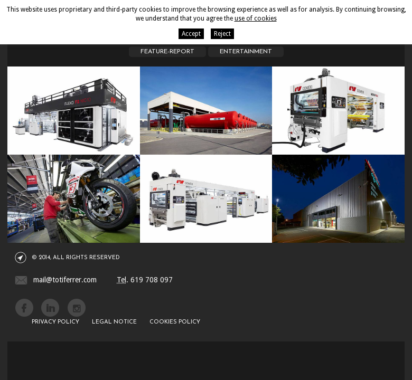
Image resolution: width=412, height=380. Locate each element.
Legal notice (114, 322)
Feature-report (167, 52)
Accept (191, 33)
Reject (222, 33)
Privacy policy (55, 322)
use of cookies (256, 18)
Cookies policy (174, 322)
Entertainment (246, 52)
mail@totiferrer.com (65, 280)
